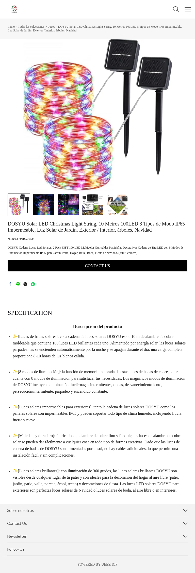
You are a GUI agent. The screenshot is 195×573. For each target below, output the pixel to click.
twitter (25, 284)
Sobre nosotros (20, 510)
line (17, 284)
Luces (51, 26)
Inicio (11, 26)
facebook (10, 284)
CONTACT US (97, 266)
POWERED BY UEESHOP (98, 564)
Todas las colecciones (31, 26)
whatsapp (33, 284)
